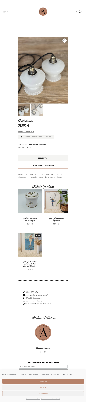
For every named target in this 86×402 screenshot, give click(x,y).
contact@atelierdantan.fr (36, 292)
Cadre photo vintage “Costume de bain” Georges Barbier (29, 262)
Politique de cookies (33, 399)
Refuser (43, 387)
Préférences (43, 394)
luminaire (42, 145)
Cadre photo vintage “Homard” (56, 219)
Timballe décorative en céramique (30, 219)
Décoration (33, 145)
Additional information (43, 166)
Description (43, 158)
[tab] (43, 158)
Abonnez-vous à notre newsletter (43, 360)
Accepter (43, 381)
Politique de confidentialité (50, 399)
